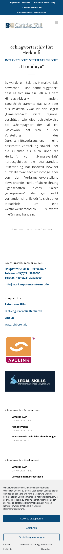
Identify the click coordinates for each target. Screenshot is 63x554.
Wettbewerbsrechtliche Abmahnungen (34, 436)
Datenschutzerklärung (29, 544)
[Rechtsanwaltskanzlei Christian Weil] (26, 22)
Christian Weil (43, 229)
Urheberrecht (20, 426)
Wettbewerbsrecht (43, 60)
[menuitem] (20, 2)
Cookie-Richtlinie (7, 546)
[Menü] (56, 22)
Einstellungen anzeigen (31, 537)
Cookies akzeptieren (31, 518)
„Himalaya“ (31, 66)
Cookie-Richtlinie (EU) (32, 7)
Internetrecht (16, 60)
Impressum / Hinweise (47, 546)
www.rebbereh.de (16, 324)
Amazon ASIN (20, 416)
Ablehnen (31, 527)
